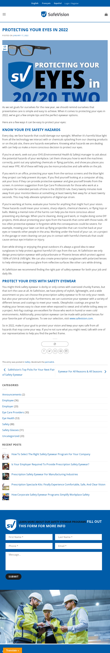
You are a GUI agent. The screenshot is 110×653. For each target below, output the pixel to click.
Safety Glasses (10, 430)
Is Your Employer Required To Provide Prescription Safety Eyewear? (50, 464)
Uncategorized (10, 436)
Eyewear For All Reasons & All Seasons (83, 371)
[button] (71, 3)
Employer (7, 406)
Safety (27, 362)
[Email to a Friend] (55, 351)
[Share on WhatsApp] (54, 344)
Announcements (11, 394)
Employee (8, 400)
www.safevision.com (81, 318)
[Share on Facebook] (44, 351)
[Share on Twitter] (49, 351)
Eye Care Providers (13, 412)
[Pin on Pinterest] (60, 351)
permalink (49, 362)
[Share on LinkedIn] (66, 351)
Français (46, 3)
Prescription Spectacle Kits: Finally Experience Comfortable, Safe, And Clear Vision (58, 484)
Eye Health (8, 418)
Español (58, 3)
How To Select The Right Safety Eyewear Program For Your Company (50, 454)
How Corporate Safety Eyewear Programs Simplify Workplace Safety (50, 494)
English (34, 3)
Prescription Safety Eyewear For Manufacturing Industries (44, 474)
